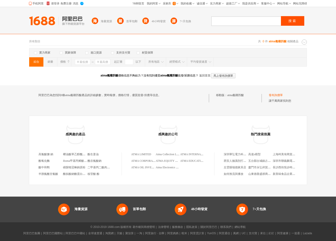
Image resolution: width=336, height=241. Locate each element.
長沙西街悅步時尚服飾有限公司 (292, 167)
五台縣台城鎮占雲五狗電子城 (266, 160)
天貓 (119, 233)
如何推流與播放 (233, 174)
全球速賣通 (95, 233)
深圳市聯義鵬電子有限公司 (289, 160)
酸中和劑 (44, 167)
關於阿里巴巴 (208, 227)
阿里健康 (282, 233)
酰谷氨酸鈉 (95, 160)
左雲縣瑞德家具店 (235, 167)
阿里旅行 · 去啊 (154, 233)
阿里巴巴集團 (31, 233)
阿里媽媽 (172, 233)
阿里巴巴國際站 (53, 233)
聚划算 (129, 233)
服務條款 (177, 227)
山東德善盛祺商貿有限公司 (265, 174)
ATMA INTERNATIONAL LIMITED (201, 154)
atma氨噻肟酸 (235, 95)
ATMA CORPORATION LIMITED (151, 160)
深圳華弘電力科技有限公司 (240, 154)
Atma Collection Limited (170, 154)
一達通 (295, 233)
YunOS (211, 233)
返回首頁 (204, 75)
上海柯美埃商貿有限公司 (288, 154)
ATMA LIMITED (141, 154)
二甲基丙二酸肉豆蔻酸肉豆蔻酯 (107, 167)
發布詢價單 (276, 95)
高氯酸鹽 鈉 (45, 154)
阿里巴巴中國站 (75, 233)
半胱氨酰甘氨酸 (48, 174)
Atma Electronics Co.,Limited (172, 167)
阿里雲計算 (197, 233)
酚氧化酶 (44, 160)
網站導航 (240, 227)
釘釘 (271, 233)
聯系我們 (225, 227)
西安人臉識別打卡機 (236, 160)
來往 (263, 233)
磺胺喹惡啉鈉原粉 (74, 167)
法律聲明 (163, 227)
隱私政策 (191, 227)
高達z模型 (254, 154)
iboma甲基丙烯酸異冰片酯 (79, 160)
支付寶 (253, 233)
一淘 (139, 233)
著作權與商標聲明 (144, 227)
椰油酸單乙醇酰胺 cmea (77, 154)
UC (244, 233)
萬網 (236, 233)
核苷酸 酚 (93, 174)
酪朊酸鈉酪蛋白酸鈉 (75, 174)
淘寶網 (109, 233)
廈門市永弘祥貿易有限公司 (265, 167)
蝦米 (184, 233)
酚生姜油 (93, 154)
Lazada (307, 233)
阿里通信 (224, 233)
